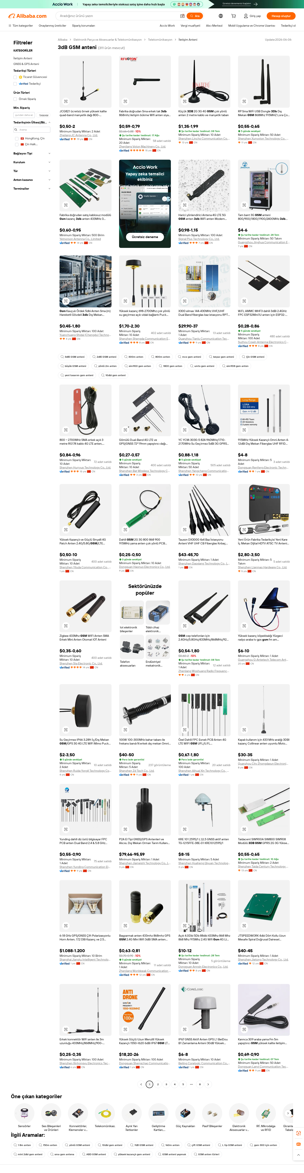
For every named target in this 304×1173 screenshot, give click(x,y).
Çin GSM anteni (253, 357)
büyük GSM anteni (73, 366)
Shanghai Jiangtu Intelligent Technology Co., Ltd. (86, 959)
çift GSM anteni (198, 1145)
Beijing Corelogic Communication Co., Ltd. (204, 1063)
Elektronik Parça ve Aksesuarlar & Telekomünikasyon (108, 39)
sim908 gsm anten (235, 366)
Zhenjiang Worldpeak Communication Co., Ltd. (145, 970)
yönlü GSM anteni (77, 1145)
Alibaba (62, 39)
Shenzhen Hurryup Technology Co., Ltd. (85, 467)
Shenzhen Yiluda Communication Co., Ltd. (86, 567)
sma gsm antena (62, 1154)
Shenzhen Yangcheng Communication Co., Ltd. (204, 471)
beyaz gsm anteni (221, 357)
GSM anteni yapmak (172, 1154)
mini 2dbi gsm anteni (28, 1154)
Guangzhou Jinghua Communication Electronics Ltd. (264, 242)
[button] (182, 15)
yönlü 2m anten (105, 366)
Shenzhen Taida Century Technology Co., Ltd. (264, 866)
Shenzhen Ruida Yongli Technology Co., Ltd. (86, 770)
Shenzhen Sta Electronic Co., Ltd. (81, 663)
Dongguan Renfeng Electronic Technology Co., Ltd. (264, 467)
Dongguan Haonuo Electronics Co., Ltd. (144, 566)
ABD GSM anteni (94, 1154)
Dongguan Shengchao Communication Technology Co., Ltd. (145, 1063)
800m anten (160, 357)
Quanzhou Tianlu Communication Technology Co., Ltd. (204, 338)
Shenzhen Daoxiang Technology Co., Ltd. (204, 563)
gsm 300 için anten (263, 1145)
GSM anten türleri (206, 1154)
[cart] (234, 16)
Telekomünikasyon (160, 39)
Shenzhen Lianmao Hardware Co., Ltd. (262, 567)
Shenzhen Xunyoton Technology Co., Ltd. (264, 138)
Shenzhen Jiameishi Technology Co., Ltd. (145, 863)
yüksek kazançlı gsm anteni (132, 1154)
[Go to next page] (208, 1084)
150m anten (48, 1145)
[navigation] (32, 562)
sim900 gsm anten (138, 366)
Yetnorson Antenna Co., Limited (80, 239)
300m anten (133, 357)
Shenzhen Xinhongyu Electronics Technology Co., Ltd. (86, 1063)
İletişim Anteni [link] (188, 39)
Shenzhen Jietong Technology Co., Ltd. (263, 959)
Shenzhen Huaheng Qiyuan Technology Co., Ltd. (204, 863)
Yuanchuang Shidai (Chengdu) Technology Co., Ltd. (86, 335)
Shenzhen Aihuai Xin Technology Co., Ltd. (204, 770)
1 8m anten (22, 1145)
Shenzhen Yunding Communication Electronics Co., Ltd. (86, 867)
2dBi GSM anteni (104, 357)
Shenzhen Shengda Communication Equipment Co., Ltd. (145, 338)
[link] (298, 1133)
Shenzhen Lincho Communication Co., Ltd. (204, 138)
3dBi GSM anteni (72, 357)
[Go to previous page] (141, 1084)
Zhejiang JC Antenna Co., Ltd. (79, 135)
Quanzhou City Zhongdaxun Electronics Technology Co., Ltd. (264, 763)
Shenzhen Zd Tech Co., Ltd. (136, 770)
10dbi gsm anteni (113, 375)
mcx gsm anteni (189, 357)
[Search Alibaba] (118, 16)
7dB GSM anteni (141, 1145)
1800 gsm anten (170, 366)
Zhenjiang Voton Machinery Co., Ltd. (142, 146)
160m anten (170, 1145)
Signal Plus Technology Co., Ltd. (199, 239)
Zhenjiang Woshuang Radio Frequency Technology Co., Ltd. (204, 671)
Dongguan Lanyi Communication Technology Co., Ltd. (264, 1066)
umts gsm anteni (202, 366)
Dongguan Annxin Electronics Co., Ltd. (203, 966)
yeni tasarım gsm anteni (77, 375)
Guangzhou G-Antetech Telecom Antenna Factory (264, 659)
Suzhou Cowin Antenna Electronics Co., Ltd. (264, 342)
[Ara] (195, 16)
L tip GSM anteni (230, 1145)
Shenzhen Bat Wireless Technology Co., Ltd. (145, 471)
